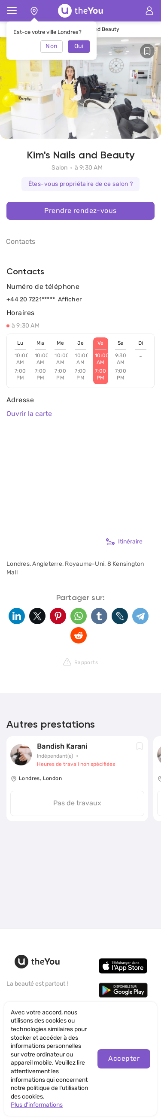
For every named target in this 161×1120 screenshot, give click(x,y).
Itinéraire (124, 541)
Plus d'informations (37, 1104)
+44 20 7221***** (30, 299)
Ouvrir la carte (29, 414)
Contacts (20, 241)
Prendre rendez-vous (80, 210)
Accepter (124, 1058)
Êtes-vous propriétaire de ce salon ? (80, 184)
